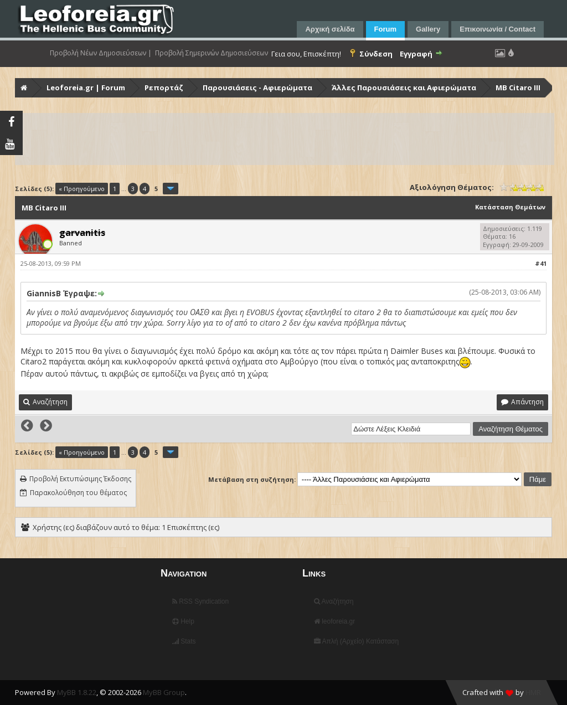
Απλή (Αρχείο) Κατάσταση (356, 641)
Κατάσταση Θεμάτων (510, 207)
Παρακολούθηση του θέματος (78, 492)
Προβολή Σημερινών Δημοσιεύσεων (211, 53)
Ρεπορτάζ (164, 87)
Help (183, 621)
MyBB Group (164, 692)
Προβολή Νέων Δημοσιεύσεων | (101, 53)
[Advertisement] (284, 139)
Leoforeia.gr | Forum (86, 87)
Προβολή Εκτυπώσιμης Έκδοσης (80, 478)
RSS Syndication (200, 601)
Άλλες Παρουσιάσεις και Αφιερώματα (404, 87)
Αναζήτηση (334, 601)
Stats (184, 641)
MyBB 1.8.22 (76, 692)
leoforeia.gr (334, 621)
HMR (533, 692)
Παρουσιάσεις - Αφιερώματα (257, 87)
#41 (541, 263)
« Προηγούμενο (82, 188)
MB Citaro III (518, 87)
